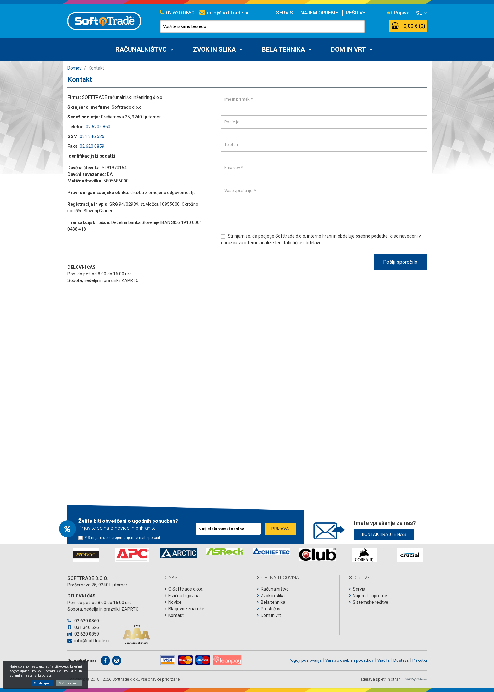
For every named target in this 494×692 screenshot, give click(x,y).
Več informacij (69, 683)
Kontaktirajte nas (384, 533)
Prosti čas (270, 608)
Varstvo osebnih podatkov (349, 660)
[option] (86, 555)
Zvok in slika (214, 49)
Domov (74, 68)
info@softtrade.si (223, 13)
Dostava (401, 660)
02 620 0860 (177, 13)
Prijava (398, 13)
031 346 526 (92, 136)
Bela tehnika (283, 49)
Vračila (383, 660)
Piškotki (419, 660)
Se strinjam (42, 683)
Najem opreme (319, 13)
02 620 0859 (92, 146)
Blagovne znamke (186, 608)
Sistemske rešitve (370, 602)
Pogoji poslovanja (305, 660)
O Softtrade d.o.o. (185, 588)
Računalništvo (141, 49)
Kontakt (176, 615)
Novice (175, 602)
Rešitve (355, 13)
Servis (284, 13)
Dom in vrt (348, 49)
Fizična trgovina (184, 595)
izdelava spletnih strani (380, 679)
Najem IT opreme (370, 595)
